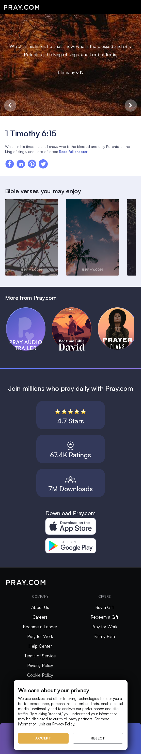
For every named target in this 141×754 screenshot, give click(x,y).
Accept (43, 738)
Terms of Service (40, 655)
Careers (40, 617)
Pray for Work (40, 636)
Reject (98, 738)
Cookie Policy (40, 675)
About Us (40, 607)
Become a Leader (40, 626)
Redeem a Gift (104, 617)
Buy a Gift (104, 607)
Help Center (40, 646)
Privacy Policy (40, 665)
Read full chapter (73, 151)
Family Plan (104, 636)
